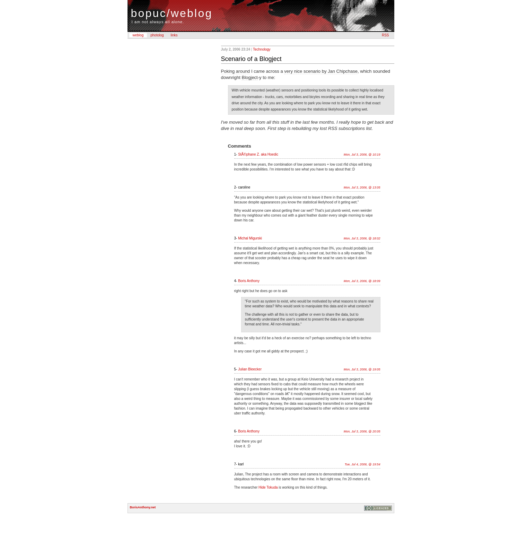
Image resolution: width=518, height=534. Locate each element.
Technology (262, 49)
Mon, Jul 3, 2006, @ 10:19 (362, 154)
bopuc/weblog (172, 13)
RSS (385, 35)
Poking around (235, 71)
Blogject (249, 77)
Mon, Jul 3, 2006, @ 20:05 (362, 431)
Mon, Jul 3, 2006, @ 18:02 (362, 238)
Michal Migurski (250, 238)
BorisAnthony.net (143, 507)
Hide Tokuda (268, 487)
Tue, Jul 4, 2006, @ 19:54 (362, 464)
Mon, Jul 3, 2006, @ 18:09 (362, 281)
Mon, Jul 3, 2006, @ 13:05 (362, 187)
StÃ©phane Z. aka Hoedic (258, 154)
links (174, 35)
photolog (157, 35)
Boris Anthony (249, 281)
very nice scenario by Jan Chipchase (321, 71)
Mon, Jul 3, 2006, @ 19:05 (362, 369)
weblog (138, 35)
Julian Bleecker (250, 369)
